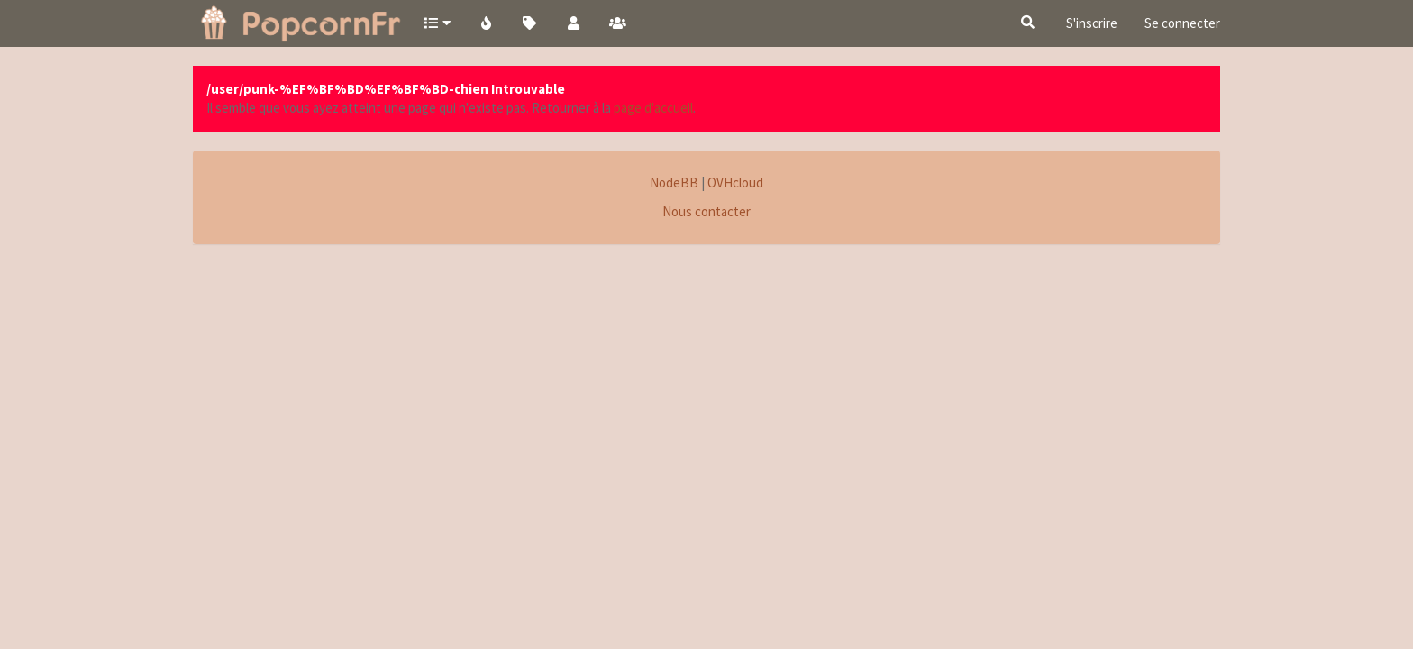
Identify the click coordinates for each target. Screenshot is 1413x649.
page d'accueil (653, 107)
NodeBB (674, 182)
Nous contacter (706, 211)
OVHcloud (735, 182)
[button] (436, 22)
